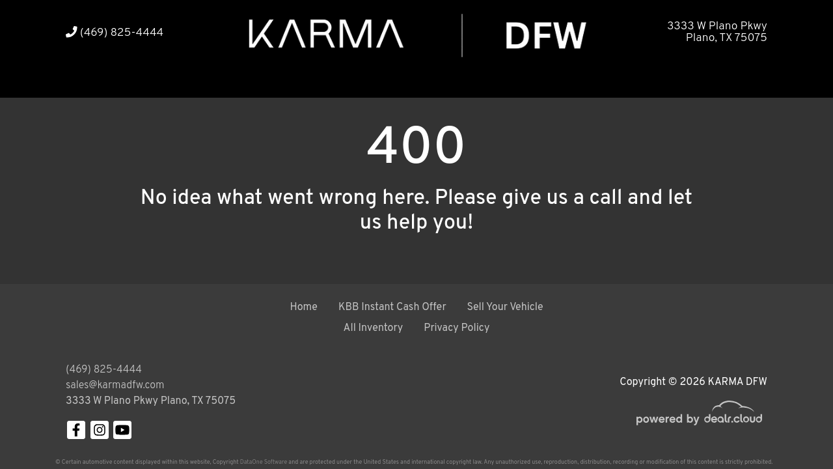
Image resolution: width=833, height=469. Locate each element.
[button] (123, 80)
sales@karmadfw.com (115, 385)
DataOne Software (263, 462)
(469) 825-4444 (114, 32)
